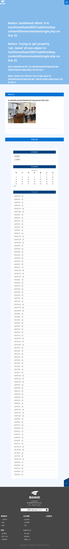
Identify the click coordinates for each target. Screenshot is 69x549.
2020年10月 (17, 382)
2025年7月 (17, 221)
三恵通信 (17, 159)
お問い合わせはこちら (34, 510)
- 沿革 (25, 525)
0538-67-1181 (36, 505)
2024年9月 (17, 245)
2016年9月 (17, 462)
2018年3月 (17, 440)
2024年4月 (17, 258)
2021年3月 (17, 366)
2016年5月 (17, 474)
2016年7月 (17, 468)
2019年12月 (17, 409)
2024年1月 (17, 267)
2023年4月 (17, 295)
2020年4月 (17, 400)
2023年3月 (17, 298)
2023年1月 (17, 301)
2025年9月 (17, 214)
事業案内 (4, 516)
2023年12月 (17, 270)
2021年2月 (17, 369)
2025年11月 (17, 208)
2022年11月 (17, 307)
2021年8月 (17, 351)
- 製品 (2, 522)
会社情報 (26, 516)
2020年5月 (17, 397)
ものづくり (27, 530)
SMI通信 (17, 156)
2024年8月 (17, 249)
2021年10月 (17, 344)
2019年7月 (17, 425)
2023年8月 (17, 283)
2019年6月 (17, 428)
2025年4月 (17, 227)
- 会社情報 (26, 519)
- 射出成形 (26, 533)
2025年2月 (17, 233)
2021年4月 (17, 363)
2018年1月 (17, 443)
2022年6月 (17, 323)
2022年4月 (17, 329)
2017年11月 (17, 446)
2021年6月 (17, 357)
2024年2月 (17, 264)
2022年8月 (17, 317)
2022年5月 (17, 326)
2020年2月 (17, 403)
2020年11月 (17, 378)
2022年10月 (17, 310)
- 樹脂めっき (27, 539)
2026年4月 (17, 196)
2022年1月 (17, 335)
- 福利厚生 (4, 533)
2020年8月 (17, 388)
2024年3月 (17, 261)
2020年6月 (17, 394)
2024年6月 (17, 252)
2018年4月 (17, 437)
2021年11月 (17, 341)
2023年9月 (17, 279)
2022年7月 (17, 320)
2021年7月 (17, 354)
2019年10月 (17, 416)
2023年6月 (17, 289)
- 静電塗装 (26, 536)
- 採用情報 (4, 539)
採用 (2, 530)
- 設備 (2, 525)
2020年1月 (17, 406)
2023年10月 (17, 276)
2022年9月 (17, 313)
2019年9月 (17, 419)
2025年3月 (17, 230)
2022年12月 (17, 304)
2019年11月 (17, 412)
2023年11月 (17, 273)
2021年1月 (17, 372)
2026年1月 (17, 205)
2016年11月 (17, 459)
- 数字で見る (4, 536)
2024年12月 (17, 236)
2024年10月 (17, 242)
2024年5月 (17, 255)
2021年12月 (17, 338)
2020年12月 (17, 375)
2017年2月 (17, 453)
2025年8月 (17, 218)
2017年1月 (17, 456)
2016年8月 (17, 465)
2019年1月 (17, 431)
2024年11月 (17, 239)
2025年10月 (17, 211)
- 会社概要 (26, 522)
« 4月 (14, 186)
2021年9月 (17, 347)
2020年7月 (17, 391)
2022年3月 (17, 332)
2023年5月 (17, 292)
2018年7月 (17, 434)
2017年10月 (17, 450)
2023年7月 (17, 286)
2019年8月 (17, 422)
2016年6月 (17, 471)
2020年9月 (17, 385)
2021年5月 (17, 360)
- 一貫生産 (4, 519)
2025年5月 (17, 224)
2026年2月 (17, 202)
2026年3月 (17, 199)
